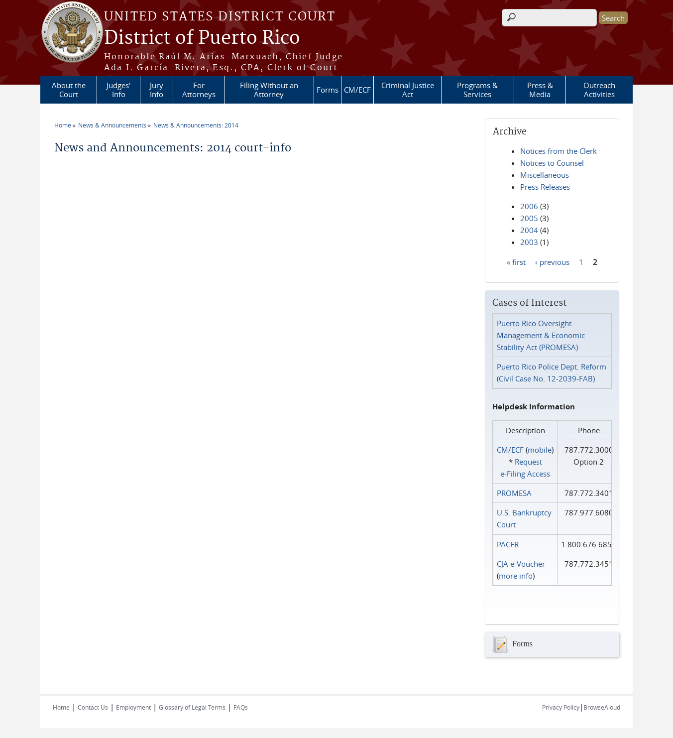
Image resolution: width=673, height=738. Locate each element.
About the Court (69, 89)
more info (516, 576)
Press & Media (540, 89)
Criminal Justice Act (407, 89)
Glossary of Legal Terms (192, 707)
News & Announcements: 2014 (195, 125)
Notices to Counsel (552, 163)
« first (516, 261)
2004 (529, 230)
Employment (133, 707)
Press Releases (545, 187)
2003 (529, 242)
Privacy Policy (560, 707)
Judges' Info (118, 89)
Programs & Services (477, 89)
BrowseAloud (601, 707)
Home (62, 125)
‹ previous (552, 261)
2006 (529, 206)
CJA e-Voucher (521, 564)
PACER (508, 544)
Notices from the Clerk (558, 151)
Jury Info (156, 89)
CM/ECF (357, 90)
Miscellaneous (544, 175)
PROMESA (514, 493)
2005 (529, 218)
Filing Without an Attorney (269, 89)
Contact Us (93, 707)
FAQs (240, 707)
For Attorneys (199, 89)
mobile (540, 450)
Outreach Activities (599, 89)
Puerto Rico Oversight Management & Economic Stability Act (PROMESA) (541, 335)
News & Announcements (112, 125)
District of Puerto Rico (202, 38)
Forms (327, 90)
